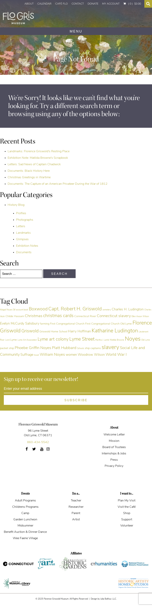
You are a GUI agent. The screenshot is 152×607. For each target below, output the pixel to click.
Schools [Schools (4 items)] (80, 348)
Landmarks (23, 232)
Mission (114, 441)
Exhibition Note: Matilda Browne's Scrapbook (38, 157)
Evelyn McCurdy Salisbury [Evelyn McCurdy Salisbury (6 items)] (19, 323)
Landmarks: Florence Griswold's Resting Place (39, 151)
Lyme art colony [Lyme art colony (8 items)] (53, 339)
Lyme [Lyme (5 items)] (13, 339)
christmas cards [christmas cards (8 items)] (58, 316)
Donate (93, 3)
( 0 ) (132, 3)
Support (126, 519)
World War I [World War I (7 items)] (116, 355)
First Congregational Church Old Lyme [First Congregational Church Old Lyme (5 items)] (108, 323)
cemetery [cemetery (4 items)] (107, 310)
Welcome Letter (114, 434)
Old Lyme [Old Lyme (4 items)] (145, 340)
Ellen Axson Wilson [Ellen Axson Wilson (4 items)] (140, 317)
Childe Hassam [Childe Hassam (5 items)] (15, 316)
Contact (78, 3)
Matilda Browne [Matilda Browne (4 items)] (117, 340)
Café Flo (61, 3)
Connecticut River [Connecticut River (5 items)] (85, 316)
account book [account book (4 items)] (22, 310)
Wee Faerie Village (25, 538)
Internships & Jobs (114, 453)
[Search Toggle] (148, 4)
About (29, 3)
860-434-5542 (38, 442)
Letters (20, 226)
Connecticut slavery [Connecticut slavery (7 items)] (114, 316)
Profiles (21, 213)
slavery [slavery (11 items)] (110, 347)
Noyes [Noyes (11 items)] (133, 339)
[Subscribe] (76, 400)
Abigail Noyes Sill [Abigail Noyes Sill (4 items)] (7, 310)
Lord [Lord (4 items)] (7, 340)
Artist (76, 519)
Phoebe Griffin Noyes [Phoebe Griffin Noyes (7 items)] (33, 348)
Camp (25, 513)
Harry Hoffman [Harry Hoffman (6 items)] (79, 331)
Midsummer (25, 525)
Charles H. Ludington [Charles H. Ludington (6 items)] (128, 309)
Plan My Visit (126, 500)
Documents (24, 252)
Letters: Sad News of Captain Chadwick (34, 164)
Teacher (76, 500)
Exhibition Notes (27, 245)
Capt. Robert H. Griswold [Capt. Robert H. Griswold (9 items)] (75, 309)
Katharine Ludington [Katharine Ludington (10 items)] (115, 331)
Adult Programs (25, 500)
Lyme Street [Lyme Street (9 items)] (82, 339)
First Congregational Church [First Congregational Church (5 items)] (67, 323)
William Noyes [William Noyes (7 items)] (52, 355)
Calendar (44, 3)
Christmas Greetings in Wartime (29, 177)
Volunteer (126, 525)
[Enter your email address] (76, 388)
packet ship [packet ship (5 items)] (7, 348)
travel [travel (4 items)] (36, 355)
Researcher (76, 507)
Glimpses (22, 239)
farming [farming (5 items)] (44, 323)
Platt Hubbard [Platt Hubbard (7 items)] (64, 348)
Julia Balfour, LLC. (108, 599)
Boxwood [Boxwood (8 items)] (38, 309)
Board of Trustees (114, 447)
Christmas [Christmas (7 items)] (33, 316)
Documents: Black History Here (29, 170)
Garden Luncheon (25, 519)
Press (114, 459)
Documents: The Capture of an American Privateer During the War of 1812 (58, 184)
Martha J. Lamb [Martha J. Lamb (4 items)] (102, 340)
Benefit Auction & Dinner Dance (25, 532)
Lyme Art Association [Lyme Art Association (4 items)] (27, 340)
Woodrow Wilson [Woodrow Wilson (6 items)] (91, 355)
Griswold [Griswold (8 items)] (30, 331)
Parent (76, 513)
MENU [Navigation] (76, 31)
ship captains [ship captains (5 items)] (93, 348)
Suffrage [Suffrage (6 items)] (26, 355)
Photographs (24, 219)
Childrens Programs (25, 507)
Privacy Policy (114, 466)
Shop (126, 513)
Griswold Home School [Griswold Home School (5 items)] (53, 331)
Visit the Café (127, 507)
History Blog (16, 205)
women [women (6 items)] (71, 355)
